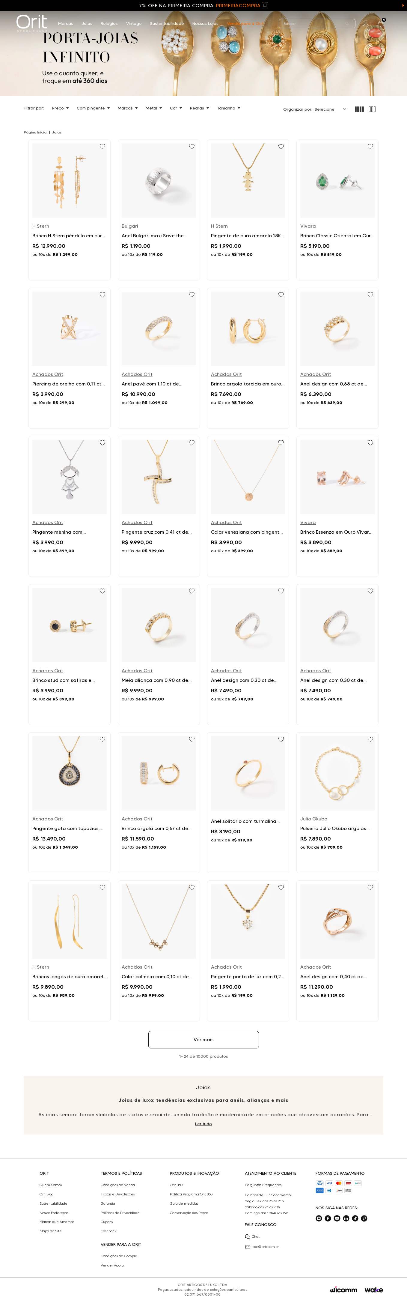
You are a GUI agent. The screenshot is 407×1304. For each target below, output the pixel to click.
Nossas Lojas (205, 23)
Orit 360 (176, 1185)
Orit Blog (47, 1194)
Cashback (108, 1231)
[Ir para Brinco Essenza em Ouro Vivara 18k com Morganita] (337, 506)
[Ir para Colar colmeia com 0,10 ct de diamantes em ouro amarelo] (159, 951)
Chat (252, 1237)
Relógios (109, 23)
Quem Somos (51, 1185)
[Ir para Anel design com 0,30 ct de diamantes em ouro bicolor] (248, 654)
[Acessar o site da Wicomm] (343, 1289)
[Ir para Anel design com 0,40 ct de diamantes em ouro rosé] (337, 951)
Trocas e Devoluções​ (118, 1194)
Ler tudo (203, 1123)
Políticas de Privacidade (120, 1213)
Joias (87, 23)
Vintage (134, 23)
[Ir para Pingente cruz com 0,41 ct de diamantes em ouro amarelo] (159, 506)
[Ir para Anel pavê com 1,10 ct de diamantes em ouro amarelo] (159, 358)
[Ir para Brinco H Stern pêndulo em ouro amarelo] (69, 210)
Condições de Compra (119, 1256)
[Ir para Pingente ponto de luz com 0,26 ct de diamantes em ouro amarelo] (248, 951)
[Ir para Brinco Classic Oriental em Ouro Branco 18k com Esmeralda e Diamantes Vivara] (337, 210)
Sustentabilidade (167, 23)
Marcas (65, 23)
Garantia (108, 1203)
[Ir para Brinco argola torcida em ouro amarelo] (248, 358)
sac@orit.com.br (262, 1247)
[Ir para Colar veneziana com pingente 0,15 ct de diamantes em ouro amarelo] (248, 506)
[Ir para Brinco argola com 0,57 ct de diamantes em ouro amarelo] (159, 803)
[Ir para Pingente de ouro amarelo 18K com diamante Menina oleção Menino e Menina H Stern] (248, 210)
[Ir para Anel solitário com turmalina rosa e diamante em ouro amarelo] (248, 803)
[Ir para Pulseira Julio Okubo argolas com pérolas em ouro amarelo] (337, 803)
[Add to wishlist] (103, 147)
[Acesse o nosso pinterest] (364, 1218)
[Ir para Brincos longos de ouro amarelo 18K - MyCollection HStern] (69, 951)
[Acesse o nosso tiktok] (355, 1218)
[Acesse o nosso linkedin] (346, 1218)
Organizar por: (297, 109)
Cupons (107, 1222)
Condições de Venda (118, 1185)
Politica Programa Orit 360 (191, 1194)
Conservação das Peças (189, 1213)
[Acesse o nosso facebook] (328, 1218)
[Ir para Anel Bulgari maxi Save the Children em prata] (159, 210)
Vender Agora (112, 1265)
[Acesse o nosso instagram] (319, 1218)
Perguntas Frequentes (263, 1185)
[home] (31, 23)
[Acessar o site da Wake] (373, 1290)
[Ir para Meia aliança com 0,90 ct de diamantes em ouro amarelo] (159, 654)
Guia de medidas (184, 1203)
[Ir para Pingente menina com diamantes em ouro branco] (69, 506)
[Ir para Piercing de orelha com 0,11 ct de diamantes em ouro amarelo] (69, 358)
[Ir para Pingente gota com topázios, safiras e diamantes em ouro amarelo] (69, 803)
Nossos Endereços (54, 1213)
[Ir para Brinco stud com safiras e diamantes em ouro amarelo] (69, 654)
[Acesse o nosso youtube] (337, 1218)
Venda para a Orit (245, 23)
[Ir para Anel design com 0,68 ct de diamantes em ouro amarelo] (337, 358)
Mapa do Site (51, 1231)
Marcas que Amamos (57, 1222)
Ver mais (204, 1039)
